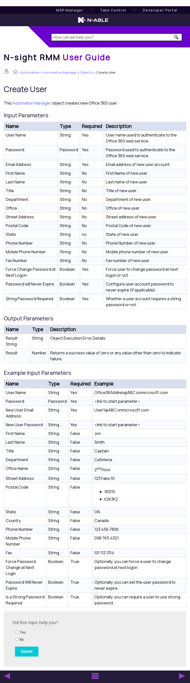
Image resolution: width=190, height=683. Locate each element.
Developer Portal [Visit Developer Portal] (160, 10)
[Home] (57, 57)
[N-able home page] (93, 22)
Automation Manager (60, 72)
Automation (30, 72)
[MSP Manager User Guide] (69, 10)
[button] (176, 37)
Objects (86, 72)
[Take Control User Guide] (113, 10)
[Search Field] (116, 37)
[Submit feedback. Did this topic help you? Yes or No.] (80, 638)
